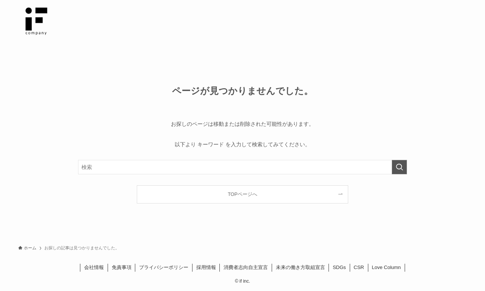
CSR (359, 267)
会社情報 (94, 267)
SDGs (339, 267)
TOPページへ (242, 194)
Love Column (386, 267)
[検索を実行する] (399, 167)
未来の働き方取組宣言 (300, 267)
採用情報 (206, 267)
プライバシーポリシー (163, 267)
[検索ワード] (242, 167)
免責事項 (121, 267)
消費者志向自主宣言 (246, 267)
